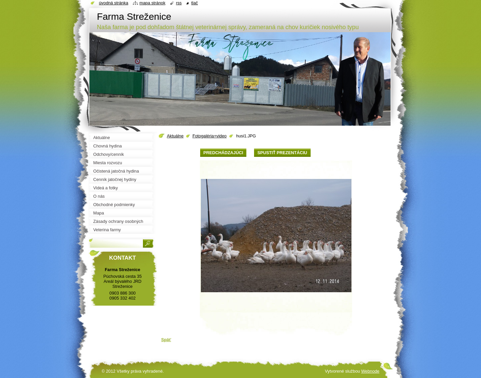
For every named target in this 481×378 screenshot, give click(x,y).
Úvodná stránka (114, 2)
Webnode (370, 371)
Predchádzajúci (223, 152)
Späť (166, 339)
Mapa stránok (153, 2)
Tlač (194, 2)
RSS (179, 2)
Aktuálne (175, 135)
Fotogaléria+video (209, 135)
